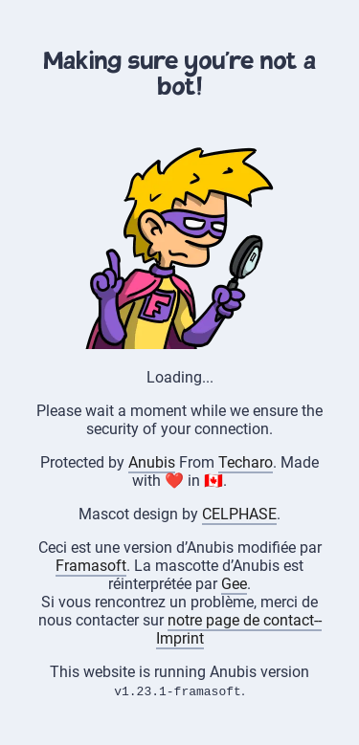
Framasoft (91, 566)
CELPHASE (239, 514)
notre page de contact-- (245, 620)
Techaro (245, 462)
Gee (234, 584)
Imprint (180, 638)
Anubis (151, 462)
